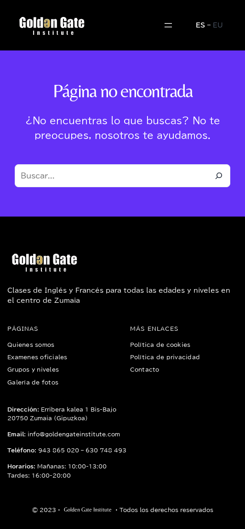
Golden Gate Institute (88, 510)
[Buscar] (219, 176)
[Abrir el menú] (168, 25)
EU (218, 25)
